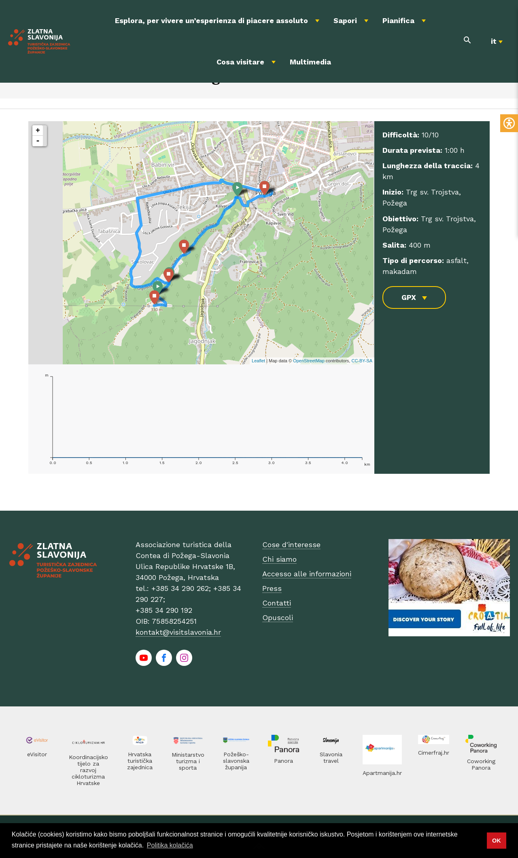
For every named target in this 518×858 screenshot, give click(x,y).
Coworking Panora (481, 764)
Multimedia (310, 62)
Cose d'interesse (291, 544)
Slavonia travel (331, 757)
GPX (408, 297)
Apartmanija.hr (382, 773)
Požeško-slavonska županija (236, 760)
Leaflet (258, 360)
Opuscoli (277, 617)
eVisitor (37, 754)
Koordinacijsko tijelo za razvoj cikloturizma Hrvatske (88, 770)
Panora (283, 760)
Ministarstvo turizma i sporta (188, 761)
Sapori (345, 20)
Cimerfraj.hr (433, 752)
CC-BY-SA (361, 360)
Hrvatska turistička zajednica (140, 760)
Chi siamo (279, 559)
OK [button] (496, 840)
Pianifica (398, 20)
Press (272, 588)
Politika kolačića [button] (170, 845)
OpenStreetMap (309, 360)
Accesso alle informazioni (306, 573)
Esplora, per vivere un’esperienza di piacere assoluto (211, 20)
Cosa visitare (240, 62)
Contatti (276, 603)
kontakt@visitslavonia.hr (178, 632)
